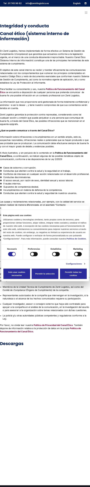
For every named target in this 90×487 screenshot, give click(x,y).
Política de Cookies (76, 238)
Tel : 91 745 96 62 (12, 3)
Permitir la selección (45, 274)
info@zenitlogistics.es (37, 3)
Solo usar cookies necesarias (16, 273)
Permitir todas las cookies (73, 273)
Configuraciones (74, 264)
